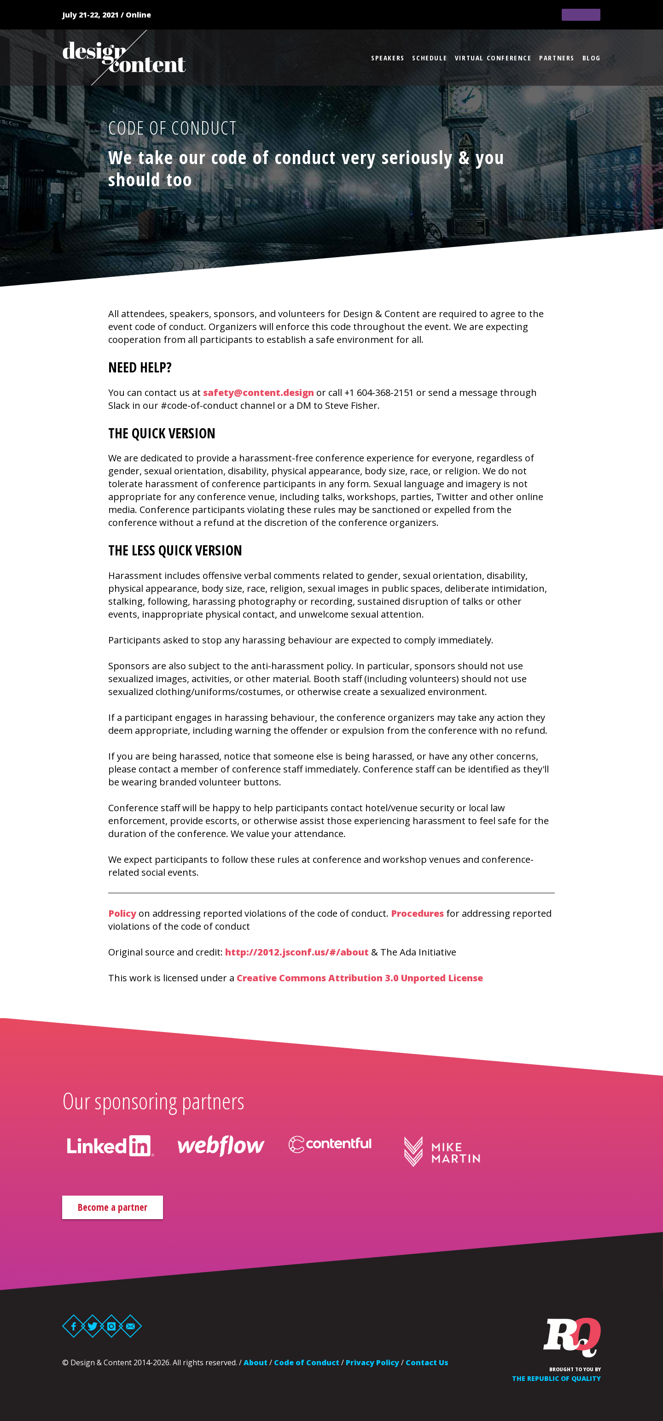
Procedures (417, 913)
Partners (557, 57)
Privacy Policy (372, 1364)
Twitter (93, 1327)
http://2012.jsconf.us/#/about (297, 952)
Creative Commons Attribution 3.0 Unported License (360, 978)
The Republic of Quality (556, 1379)
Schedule (429, 57)
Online (138, 15)
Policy (122, 913)
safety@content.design (258, 392)
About (256, 1364)
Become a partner (122, 1207)
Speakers (388, 57)
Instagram (111, 1327)
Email (130, 1327)
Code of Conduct (306, 1364)
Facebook (74, 1327)
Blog (591, 57)
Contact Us (427, 1364)
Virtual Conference (493, 57)
